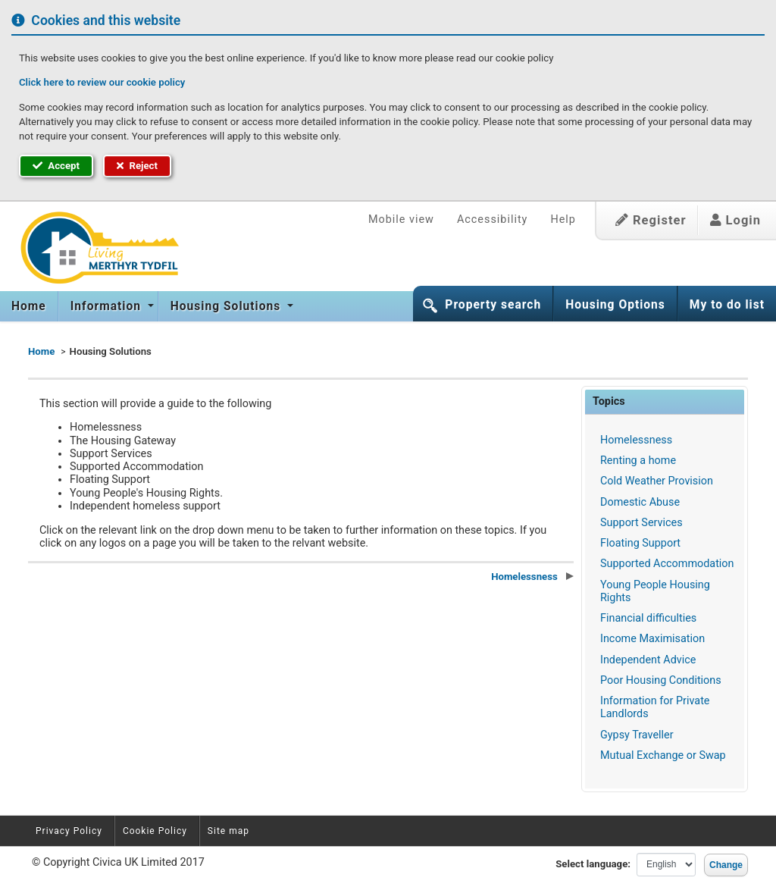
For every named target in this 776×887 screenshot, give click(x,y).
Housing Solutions (227, 306)
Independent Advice (648, 659)
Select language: (592, 864)
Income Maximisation (652, 638)
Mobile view (401, 219)
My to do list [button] (727, 305)
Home (28, 306)
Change (726, 865)
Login (735, 220)
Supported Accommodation (667, 563)
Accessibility (492, 219)
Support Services (641, 522)
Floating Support (640, 543)
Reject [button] (137, 165)
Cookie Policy (155, 831)
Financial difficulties (648, 618)
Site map (228, 831)
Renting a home (638, 460)
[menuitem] (29, 306)
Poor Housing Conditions (660, 680)
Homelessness (636, 440)
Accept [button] (56, 165)
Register (651, 220)
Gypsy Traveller (637, 735)
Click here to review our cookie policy (102, 82)
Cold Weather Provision (656, 481)
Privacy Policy (69, 831)
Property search (493, 305)
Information (107, 306)
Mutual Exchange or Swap (663, 755)
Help (562, 219)
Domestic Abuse (640, 502)
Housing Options (615, 305)
